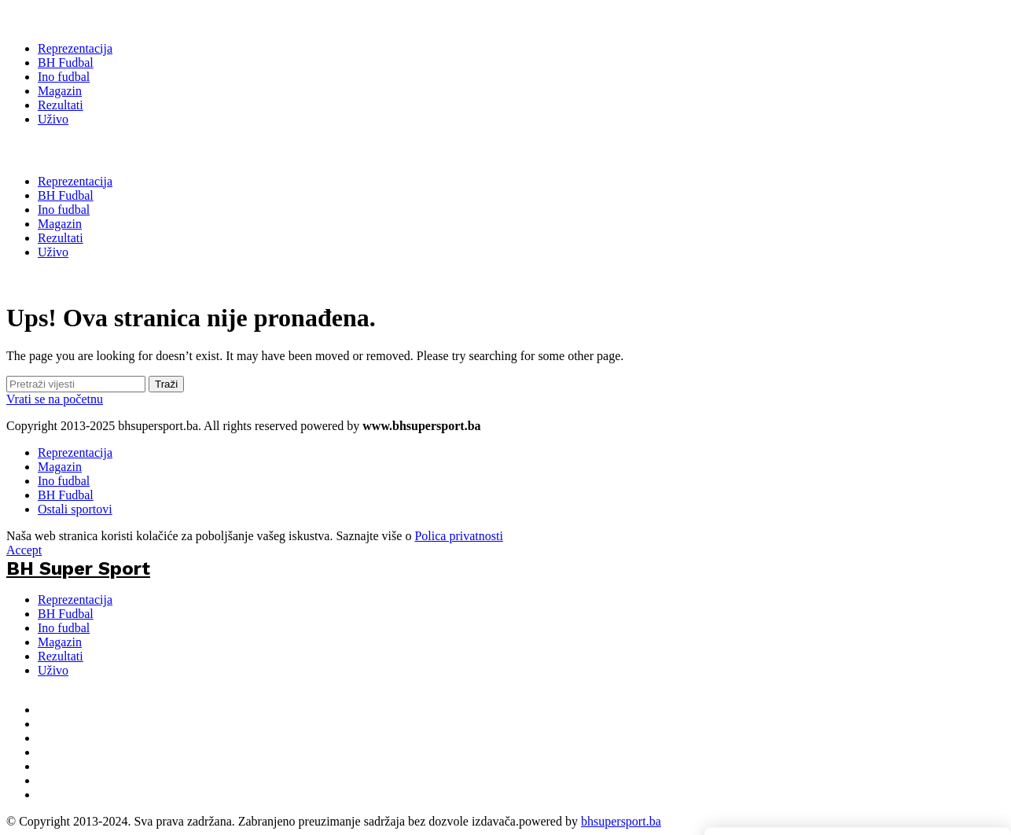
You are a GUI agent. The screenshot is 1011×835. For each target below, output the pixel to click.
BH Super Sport (78, 150)
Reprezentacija (75, 452)
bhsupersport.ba (621, 821)
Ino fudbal (64, 480)
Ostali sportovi (75, 509)
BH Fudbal (66, 495)
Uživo (53, 670)
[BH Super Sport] (78, 17)
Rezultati (60, 656)
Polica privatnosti (458, 536)
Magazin (60, 466)
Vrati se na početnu (54, 399)
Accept (24, 550)
